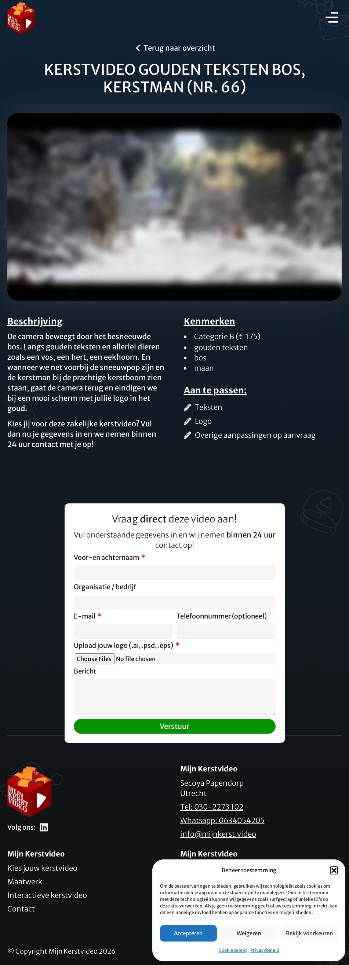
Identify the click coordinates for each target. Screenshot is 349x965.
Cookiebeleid (233, 950)
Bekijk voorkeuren (309, 933)
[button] (334, 870)
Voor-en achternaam (107, 558)
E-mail (85, 616)
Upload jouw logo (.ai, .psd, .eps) (124, 646)
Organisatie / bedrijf (105, 587)
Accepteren (188, 933)
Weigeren (249, 933)
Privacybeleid (264, 950)
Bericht (85, 671)
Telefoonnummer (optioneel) (222, 616)
